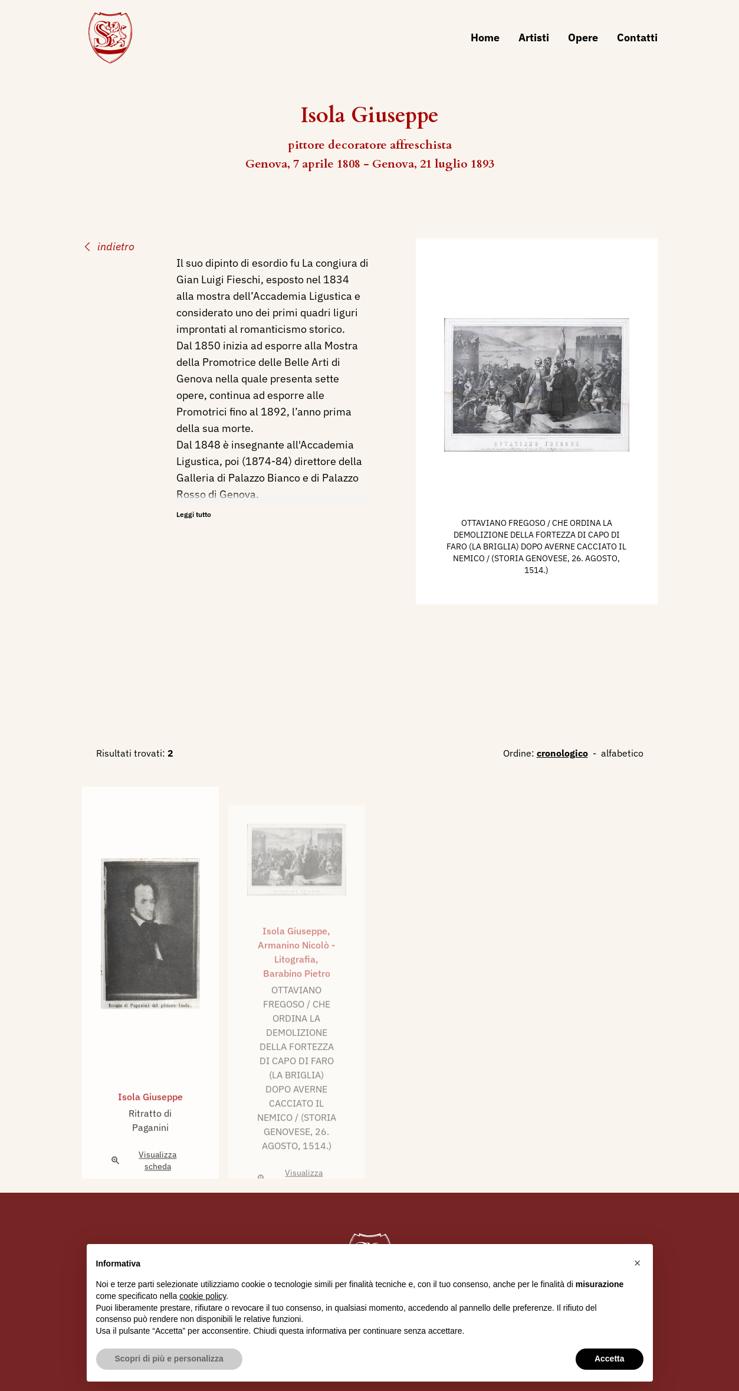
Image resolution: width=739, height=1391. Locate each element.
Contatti (637, 37)
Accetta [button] (610, 1358)
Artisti (533, 37)
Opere (583, 37)
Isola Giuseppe (150, 1123)
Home (485, 37)
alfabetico (622, 753)
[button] (637, 1262)
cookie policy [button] (202, 1296)
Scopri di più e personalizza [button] (169, 1358)
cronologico (562, 753)
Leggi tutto (193, 514)
